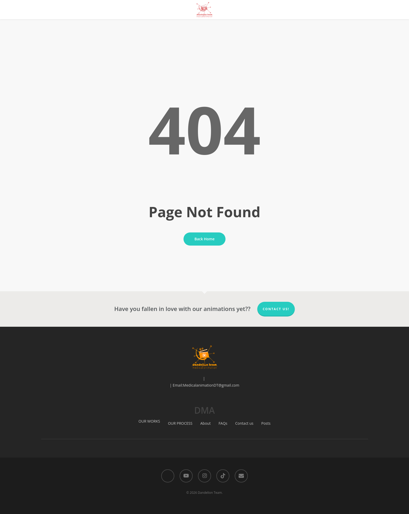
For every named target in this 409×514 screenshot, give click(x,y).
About (205, 423)
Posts (265, 423)
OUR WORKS (149, 421)
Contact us (244, 423)
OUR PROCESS (180, 423)
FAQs (222, 423)
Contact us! (276, 309)
